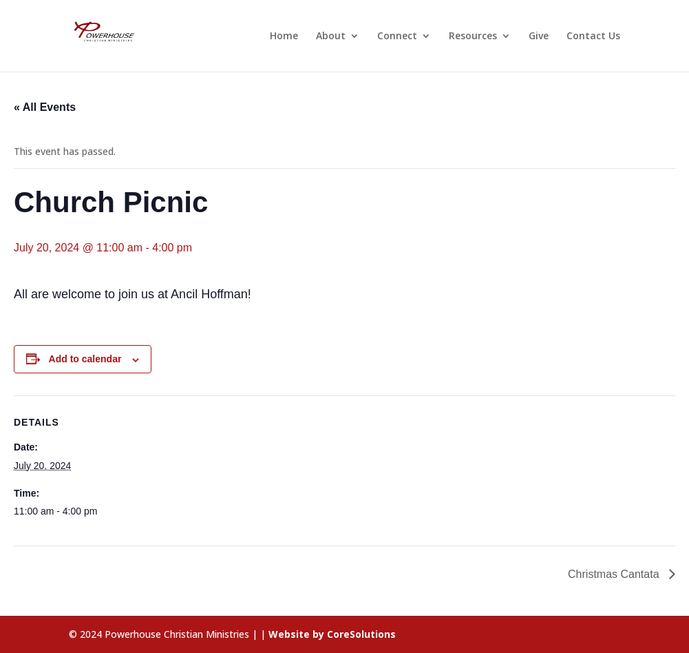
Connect (397, 36)
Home (284, 36)
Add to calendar (85, 358)
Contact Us (593, 36)
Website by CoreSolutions (332, 634)
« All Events (45, 107)
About (331, 36)
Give (539, 36)
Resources (473, 36)
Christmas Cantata (615, 574)
